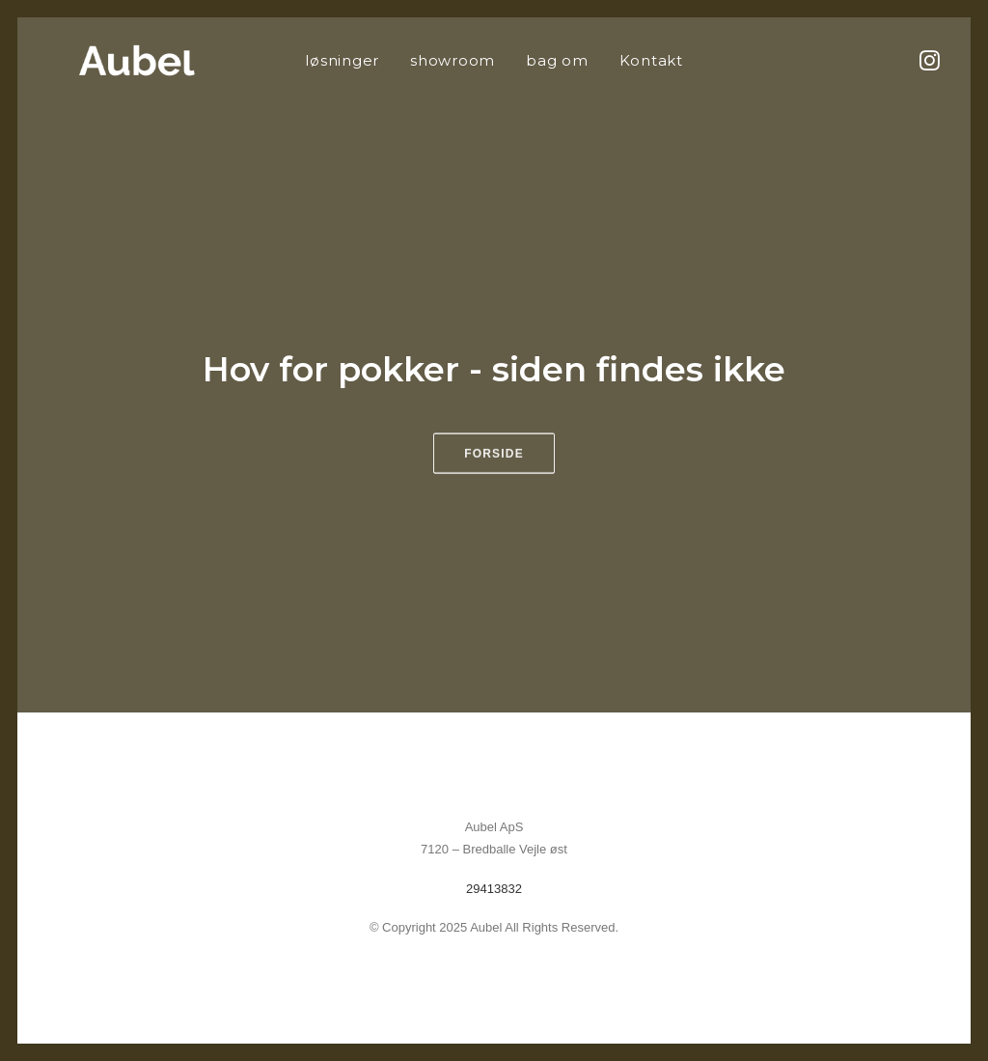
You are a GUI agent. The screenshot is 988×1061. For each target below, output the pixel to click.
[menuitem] (342, 60)
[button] (928, 60)
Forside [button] (494, 467)
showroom (452, 60)
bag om (557, 60)
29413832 (494, 888)
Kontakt (651, 60)
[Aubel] (108, 60)
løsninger (342, 60)
